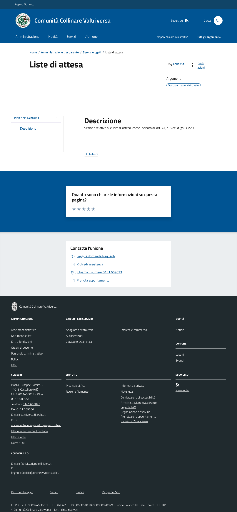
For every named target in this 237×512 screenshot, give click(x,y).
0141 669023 (31, 404)
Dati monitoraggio (22, 492)
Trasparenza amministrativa (171, 37)
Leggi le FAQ (128, 407)
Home (33, 52)
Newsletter (182, 390)
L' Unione (91, 36)
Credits (80, 492)
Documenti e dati (21, 335)
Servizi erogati (92, 52)
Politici (15, 359)
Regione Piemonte (24, 4)
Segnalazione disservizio (135, 412)
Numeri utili (18, 443)
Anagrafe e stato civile (80, 330)
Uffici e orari (18, 437)
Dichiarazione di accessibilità (138, 397)
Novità (53, 36)
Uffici (14, 365)
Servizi (71, 36)
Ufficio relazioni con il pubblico (29, 431)
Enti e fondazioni (21, 341)
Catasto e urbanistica (79, 341)
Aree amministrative (23, 330)
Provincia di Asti (75, 385)
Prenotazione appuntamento (138, 416)
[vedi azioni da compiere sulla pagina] (198, 65)
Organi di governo (22, 347)
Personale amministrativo (27, 353)
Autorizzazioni (74, 335)
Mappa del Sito (111, 492)
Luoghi (180, 354)
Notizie (180, 330)
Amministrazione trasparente (60, 52)
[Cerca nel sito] (217, 20)
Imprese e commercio (134, 330)
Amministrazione (27, 36)
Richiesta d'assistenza (134, 421)
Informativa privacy (132, 385)
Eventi (179, 360)
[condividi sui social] (175, 64)
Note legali (127, 391)
